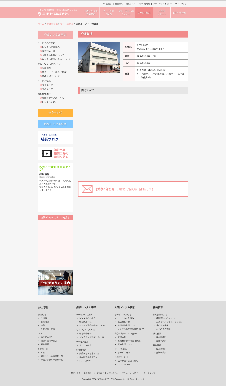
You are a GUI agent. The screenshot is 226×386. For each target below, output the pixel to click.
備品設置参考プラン (88, 357)
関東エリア (47, 85)
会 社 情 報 (55, 112)
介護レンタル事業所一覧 (52, 360)
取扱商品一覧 (48, 51)
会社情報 (43, 307)
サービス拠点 (66, 24)
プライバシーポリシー (162, 4)
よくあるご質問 (163, 329)
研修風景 (45, 344)
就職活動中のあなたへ (166, 318)
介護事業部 (52, 24)
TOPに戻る (107, 4)
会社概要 (45, 322)
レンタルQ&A (49, 102)
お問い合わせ (144, 4)
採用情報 (158, 307)
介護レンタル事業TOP (90, 12)
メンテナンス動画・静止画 (91, 337)
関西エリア (47, 89)
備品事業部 (161, 337)
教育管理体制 (85, 333)
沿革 (43, 325)
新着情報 (119, 4)
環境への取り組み (49, 341)
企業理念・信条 (48, 329)
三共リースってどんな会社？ (169, 322)
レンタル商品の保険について (56, 59)
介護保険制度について (53, 55)
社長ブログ (130, 4)
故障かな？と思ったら (53, 98)
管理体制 (46, 68)
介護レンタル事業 (125, 307)
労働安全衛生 (47, 337)
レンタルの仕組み (51, 47)
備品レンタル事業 (55, 124)
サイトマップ (181, 4)
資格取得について (51, 76)
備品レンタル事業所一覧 (52, 356)
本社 (43, 352)
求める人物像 (162, 325)
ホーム (41, 24)
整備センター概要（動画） (55, 72)
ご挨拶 (44, 318)
